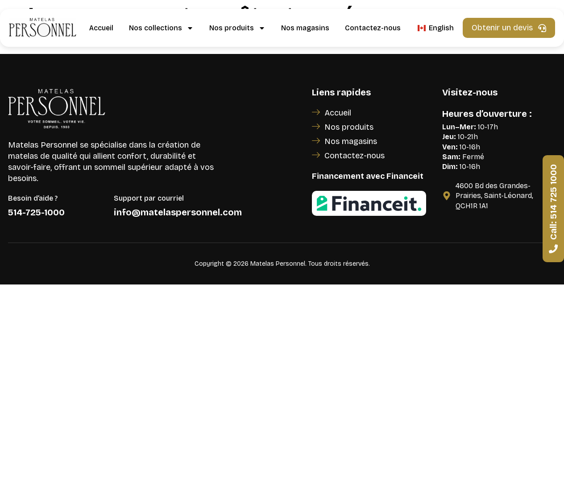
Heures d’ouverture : (487, 113)
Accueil (101, 28)
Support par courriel (149, 198)
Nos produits (237, 28)
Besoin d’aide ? (33, 198)
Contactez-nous (373, 28)
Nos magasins (305, 28)
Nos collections (161, 28)
